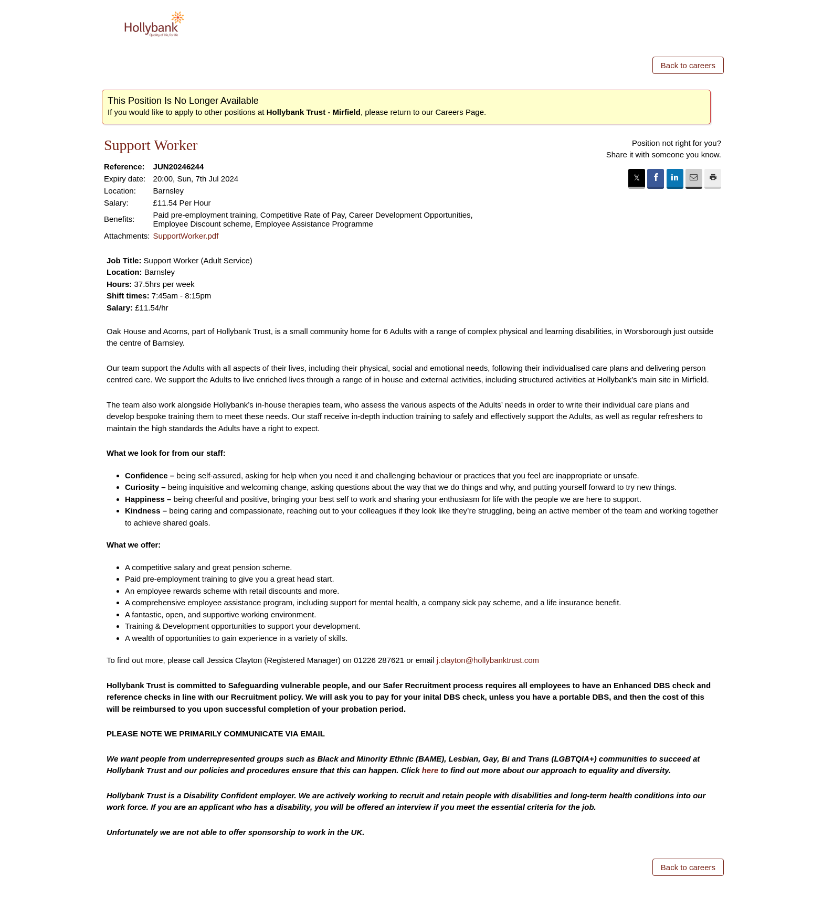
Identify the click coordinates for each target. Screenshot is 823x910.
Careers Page (459, 112)
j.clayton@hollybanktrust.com (488, 660)
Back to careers (688, 65)
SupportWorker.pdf (186, 235)
